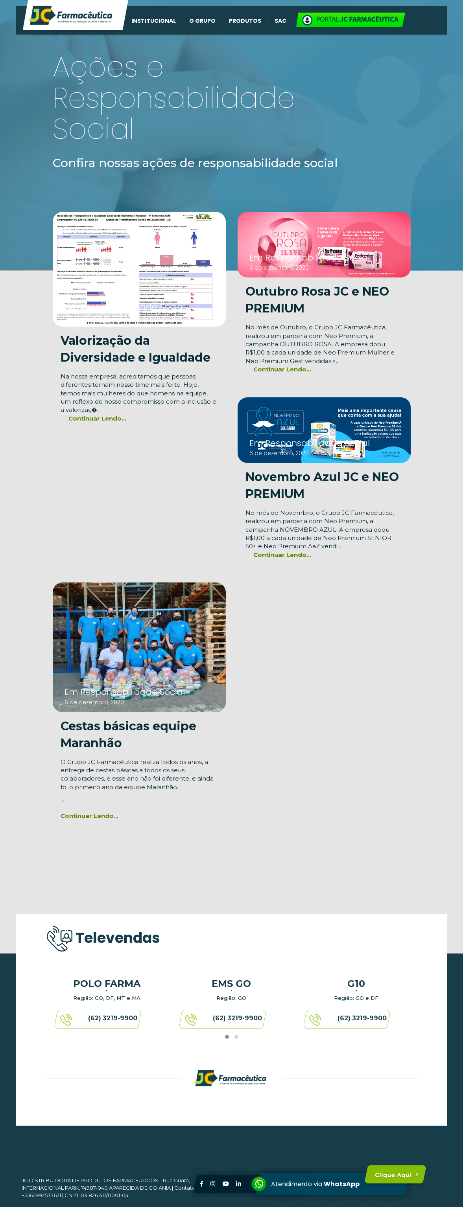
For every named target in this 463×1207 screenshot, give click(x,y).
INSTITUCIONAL (153, 21)
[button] (227, 1037)
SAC (280, 21)
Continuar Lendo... (97, 418)
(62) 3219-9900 (112, 1020)
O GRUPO (202, 21)
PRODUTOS (245, 21)
